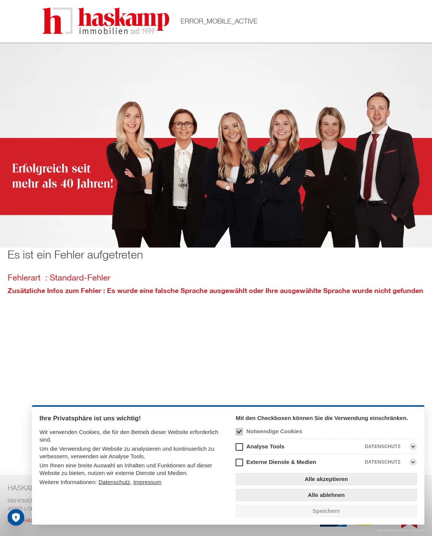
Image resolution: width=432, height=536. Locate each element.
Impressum (147, 482)
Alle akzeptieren (326, 479)
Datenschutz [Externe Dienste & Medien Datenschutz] (383, 462)
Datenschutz (114, 482)
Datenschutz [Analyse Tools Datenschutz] (383, 446)
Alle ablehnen (326, 495)
